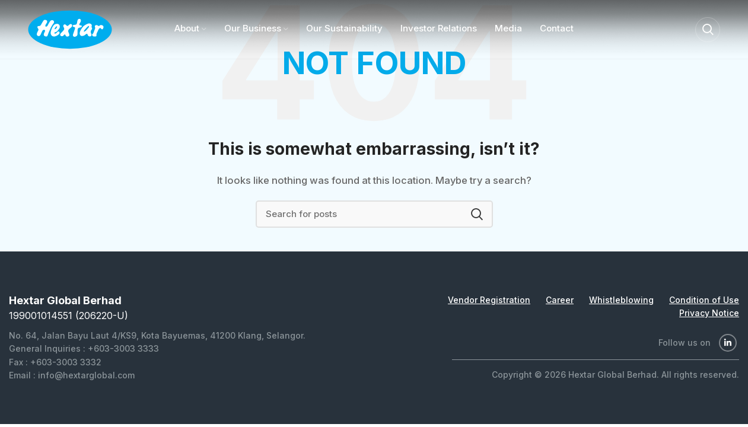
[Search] (707, 30)
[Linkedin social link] (728, 343)
